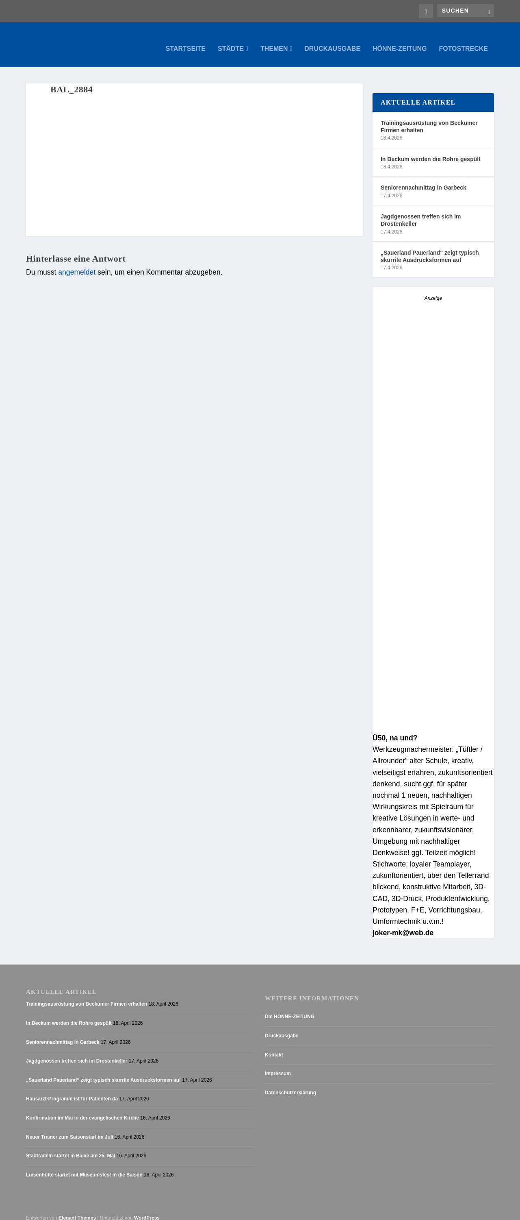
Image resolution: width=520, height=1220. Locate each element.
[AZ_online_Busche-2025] (433, 719)
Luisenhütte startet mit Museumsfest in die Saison (84, 1167)
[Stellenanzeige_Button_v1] (433, 415)
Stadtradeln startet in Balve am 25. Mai (70, 1148)
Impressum (278, 1066)
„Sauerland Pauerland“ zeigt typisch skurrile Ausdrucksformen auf (430, 248)
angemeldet (76, 264)
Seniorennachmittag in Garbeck (423, 180)
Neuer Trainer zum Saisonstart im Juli (69, 1129)
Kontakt (274, 1047)
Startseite (186, 40)
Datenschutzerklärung (290, 1084)
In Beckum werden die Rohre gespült (431, 151)
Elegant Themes (77, 1210)
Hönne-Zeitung (400, 40)
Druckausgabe (332, 40)
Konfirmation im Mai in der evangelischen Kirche (82, 1110)
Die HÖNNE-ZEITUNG (289, 1009)
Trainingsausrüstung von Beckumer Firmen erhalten (429, 118)
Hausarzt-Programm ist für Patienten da (72, 1091)
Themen (274, 40)
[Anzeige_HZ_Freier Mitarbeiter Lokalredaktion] (433, 592)
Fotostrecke (463, 40)
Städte (231, 40)
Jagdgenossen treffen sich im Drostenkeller (421, 212)
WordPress (147, 1210)
